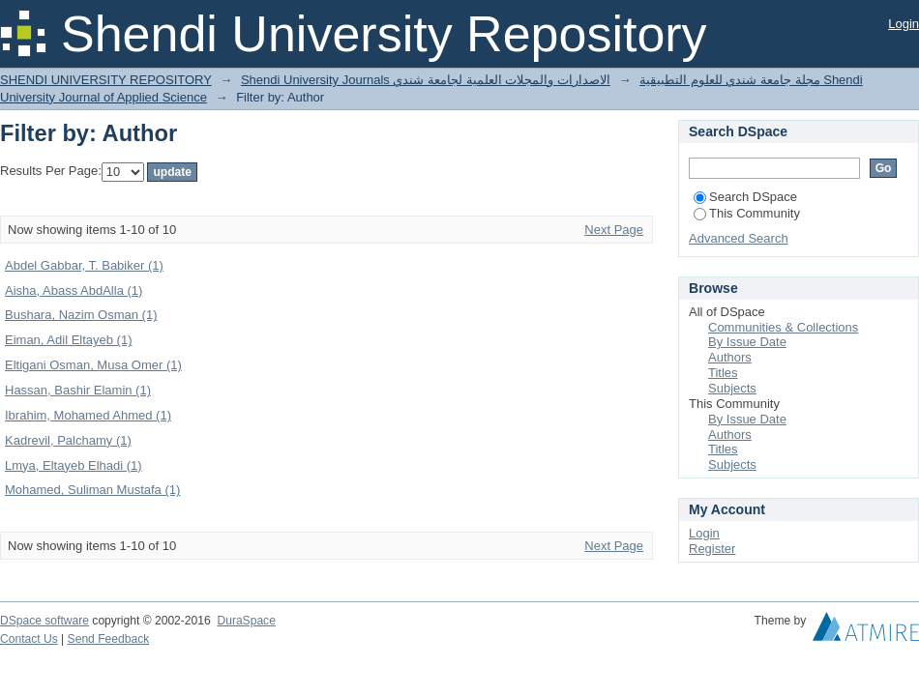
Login (903, 23)
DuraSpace (246, 620)
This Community (747, 213)
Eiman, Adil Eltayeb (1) (69, 340)
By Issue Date (747, 341)
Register (712, 548)
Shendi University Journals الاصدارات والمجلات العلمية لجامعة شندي (425, 79)
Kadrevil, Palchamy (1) (68, 440)
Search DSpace (745, 196)
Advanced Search (738, 238)
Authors (730, 357)
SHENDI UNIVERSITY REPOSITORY (106, 79)
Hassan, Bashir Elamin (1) (78, 390)
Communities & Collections (783, 327)
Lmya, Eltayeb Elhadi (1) (73, 465)
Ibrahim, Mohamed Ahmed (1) (88, 415)
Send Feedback (109, 639)
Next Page (613, 229)
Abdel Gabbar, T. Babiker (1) (84, 265)
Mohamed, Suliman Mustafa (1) (92, 489)
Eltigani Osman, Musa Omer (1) (93, 365)
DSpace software (44, 620)
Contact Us (29, 639)
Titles (723, 372)
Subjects (732, 388)
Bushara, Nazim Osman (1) (81, 314)
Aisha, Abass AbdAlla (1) (73, 290)
